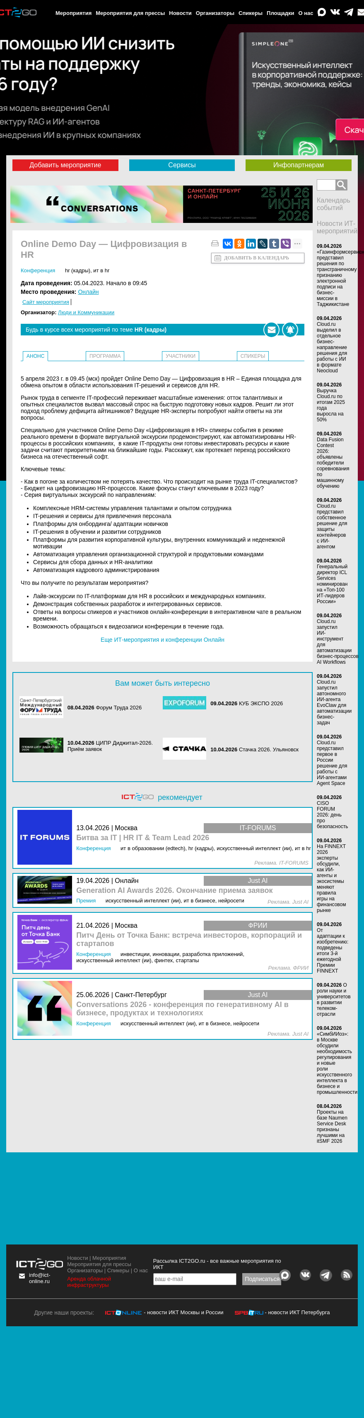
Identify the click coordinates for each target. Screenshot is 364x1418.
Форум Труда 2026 (119, 707)
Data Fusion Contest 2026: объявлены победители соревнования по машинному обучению (333, 463)
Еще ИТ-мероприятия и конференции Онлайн (162, 639)
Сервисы (181, 165)
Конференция (38, 270)
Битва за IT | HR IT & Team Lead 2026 (142, 838)
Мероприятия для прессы (130, 13)
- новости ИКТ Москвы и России (183, 1312)
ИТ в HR (101, 270)
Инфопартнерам (298, 165)
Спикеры (251, 13)
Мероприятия (73, 13)
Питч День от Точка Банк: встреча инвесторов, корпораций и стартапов (189, 939)
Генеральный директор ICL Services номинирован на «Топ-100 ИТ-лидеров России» (332, 584)
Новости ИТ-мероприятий (337, 227)
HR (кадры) (77, 270)
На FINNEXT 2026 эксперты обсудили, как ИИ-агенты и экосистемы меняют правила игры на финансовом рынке (331, 878)
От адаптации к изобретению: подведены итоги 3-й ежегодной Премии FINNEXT (332, 950)
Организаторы (215, 13)
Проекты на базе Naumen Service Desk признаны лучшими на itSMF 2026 (332, 1126)
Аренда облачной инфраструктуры (89, 1282)
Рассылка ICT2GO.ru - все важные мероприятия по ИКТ (217, 1264)
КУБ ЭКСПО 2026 (261, 703)
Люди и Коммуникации (86, 312)
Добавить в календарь (256, 258)
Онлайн (88, 291)
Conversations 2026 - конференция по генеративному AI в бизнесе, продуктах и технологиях (182, 1009)
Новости (180, 13)
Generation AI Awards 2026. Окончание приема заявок (174, 891)
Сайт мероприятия (45, 302)
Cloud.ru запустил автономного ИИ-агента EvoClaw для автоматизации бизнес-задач (334, 702)
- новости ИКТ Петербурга (297, 1312)
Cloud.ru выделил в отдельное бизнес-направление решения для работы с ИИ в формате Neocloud (332, 347)
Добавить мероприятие (65, 165)
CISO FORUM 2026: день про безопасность (332, 814)
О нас (306, 13)
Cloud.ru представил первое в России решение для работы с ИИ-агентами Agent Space (332, 763)
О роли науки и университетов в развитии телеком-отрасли (334, 999)
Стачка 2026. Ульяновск (269, 749)
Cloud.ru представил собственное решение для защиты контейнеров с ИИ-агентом (332, 526)
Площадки (280, 13)
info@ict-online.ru (40, 1278)
